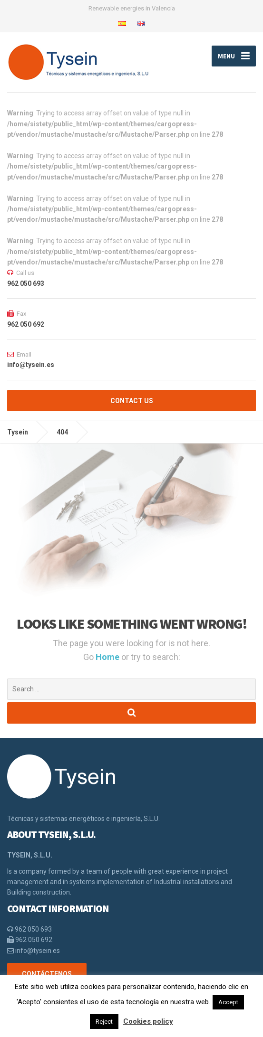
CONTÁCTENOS (47, 974)
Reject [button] (104, 1021)
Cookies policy (148, 1021)
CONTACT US (131, 401)
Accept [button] (228, 1002)
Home (108, 657)
